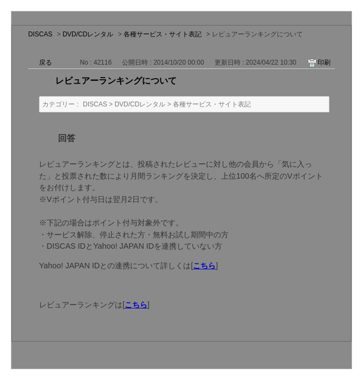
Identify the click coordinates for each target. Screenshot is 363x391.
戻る (45, 62)
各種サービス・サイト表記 (163, 34)
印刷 (323, 62)
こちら (204, 265)
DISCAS (40, 34)
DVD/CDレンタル (87, 34)
